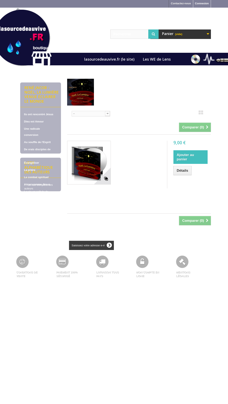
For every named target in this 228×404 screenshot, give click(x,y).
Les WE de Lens (157, 59)
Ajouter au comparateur (188, 183)
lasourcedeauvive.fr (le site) (109, 59)
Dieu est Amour (34, 121)
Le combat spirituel (36, 177)
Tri (68, 113)
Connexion (202, 3)
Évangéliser (31, 162)
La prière (29, 169)
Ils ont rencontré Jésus (38, 114)
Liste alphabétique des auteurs (38, 228)
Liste (208, 113)
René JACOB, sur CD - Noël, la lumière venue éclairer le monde (135, 149)
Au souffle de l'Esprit (37, 142)
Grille (200, 113)
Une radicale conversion (32, 131)
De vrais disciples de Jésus (37, 152)
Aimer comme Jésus (37, 184)
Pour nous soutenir (36, 205)
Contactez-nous (181, 3)
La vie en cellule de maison (36, 194)
